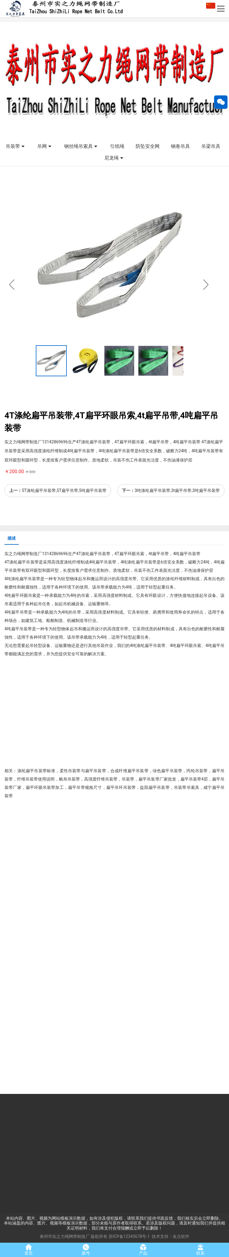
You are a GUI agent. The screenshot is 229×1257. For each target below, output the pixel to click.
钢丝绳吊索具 (81, 146)
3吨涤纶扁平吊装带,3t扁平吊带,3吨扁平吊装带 (177, 490)
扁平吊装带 (99, 553)
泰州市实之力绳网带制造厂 (65, 1236)
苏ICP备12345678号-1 (129, 1236)
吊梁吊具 (210, 146)
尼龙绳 (114, 158)
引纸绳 (117, 146)
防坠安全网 (148, 146)
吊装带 (16, 146)
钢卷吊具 (180, 146)
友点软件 (181, 1236)
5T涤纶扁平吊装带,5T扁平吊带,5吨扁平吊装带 (64, 490)
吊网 (45, 146)
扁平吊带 (160, 553)
